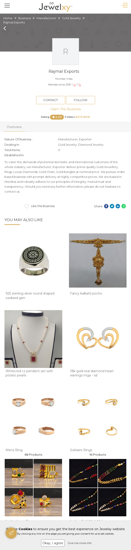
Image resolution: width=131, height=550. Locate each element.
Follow (80, 100)
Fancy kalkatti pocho (86, 293)
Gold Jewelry (71, 18)
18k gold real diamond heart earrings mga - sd (92, 373)
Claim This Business (65, 109)
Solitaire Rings (81, 450)
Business (24, 18)
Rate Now (82, 116)
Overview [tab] (14, 127)
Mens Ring (14, 450)
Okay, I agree (52, 543)
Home (7, 18)
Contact (50, 100)
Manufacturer (46, 18)
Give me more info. (80, 543)
